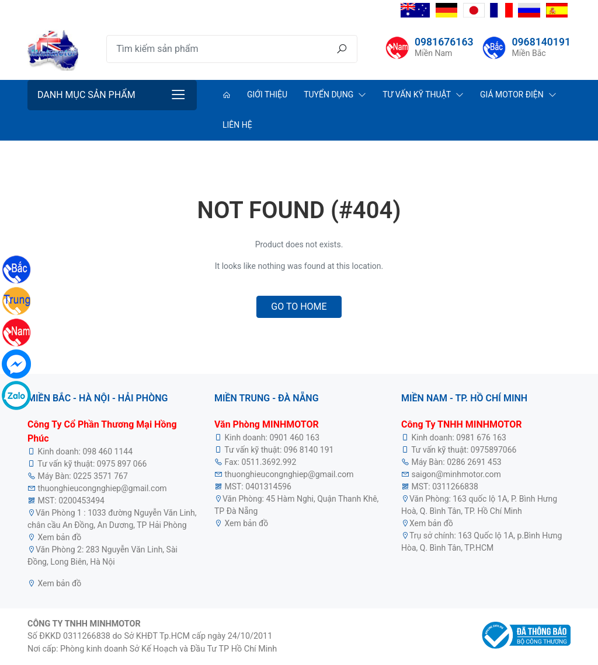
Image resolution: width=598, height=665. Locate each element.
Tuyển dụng (328, 94)
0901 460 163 (294, 437)
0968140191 (541, 42)
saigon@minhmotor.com (455, 474)
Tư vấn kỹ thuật (417, 94)
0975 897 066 (122, 463)
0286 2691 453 (474, 462)
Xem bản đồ (58, 537)
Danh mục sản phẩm (86, 94)
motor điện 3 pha (114, 537)
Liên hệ (237, 125)
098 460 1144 (107, 451)
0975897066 (494, 449)
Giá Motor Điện (512, 94)
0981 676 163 (481, 437)
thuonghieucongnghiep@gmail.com (101, 488)
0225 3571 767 (100, 476)
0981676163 (444, 42)
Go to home (298, 306)
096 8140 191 (309, 449)
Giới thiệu (267, 94)
